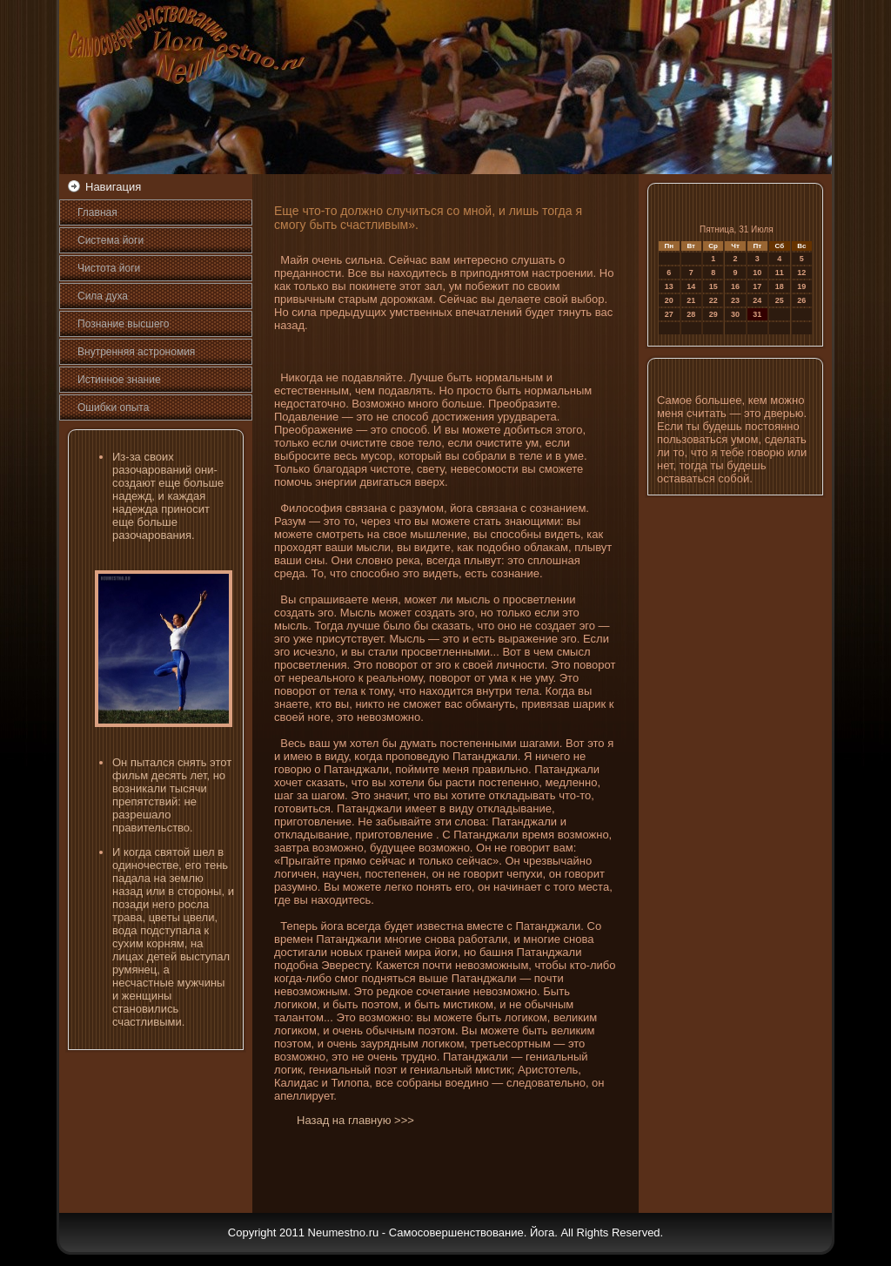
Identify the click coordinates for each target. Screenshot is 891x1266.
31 (757, 314)
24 (757, 300)
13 (669, 286)
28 (691, 314)
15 (713, 286)
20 (669, 300)
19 (801, 286)
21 (691, 300)
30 (735, 314)
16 (735, 286)
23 (735, 300)
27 (669, 314)
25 (779, 300)
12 (801, 272)
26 (801, 300)
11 (779, 272)
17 (757, 286)
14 (691, 286)
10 (757, 272)
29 (713, 314)
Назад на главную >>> (355, 1120)
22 (713, 300)
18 (779, 286)
